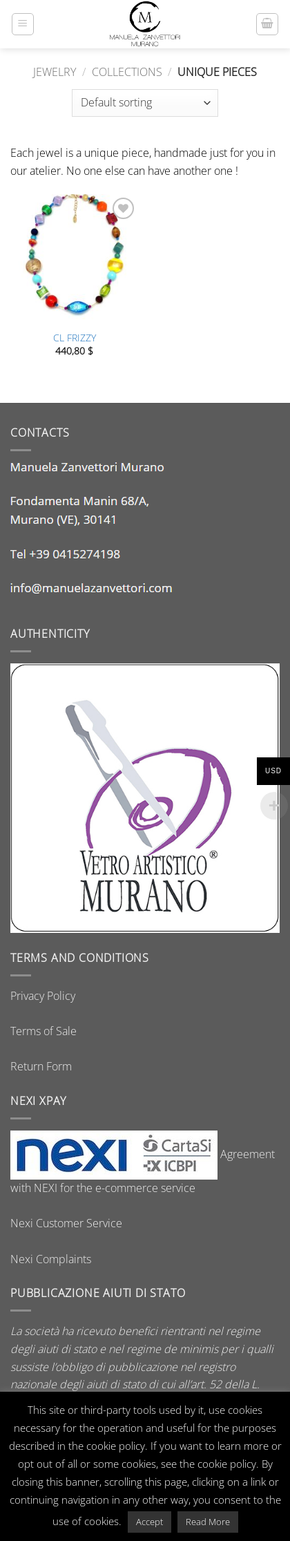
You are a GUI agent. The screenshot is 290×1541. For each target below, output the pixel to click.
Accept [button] (149, 1521)
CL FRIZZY (74, 338)
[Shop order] (145, 103)
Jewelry (54, 71)
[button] (23, 24)
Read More (208, 1521)
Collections (127, 71)
